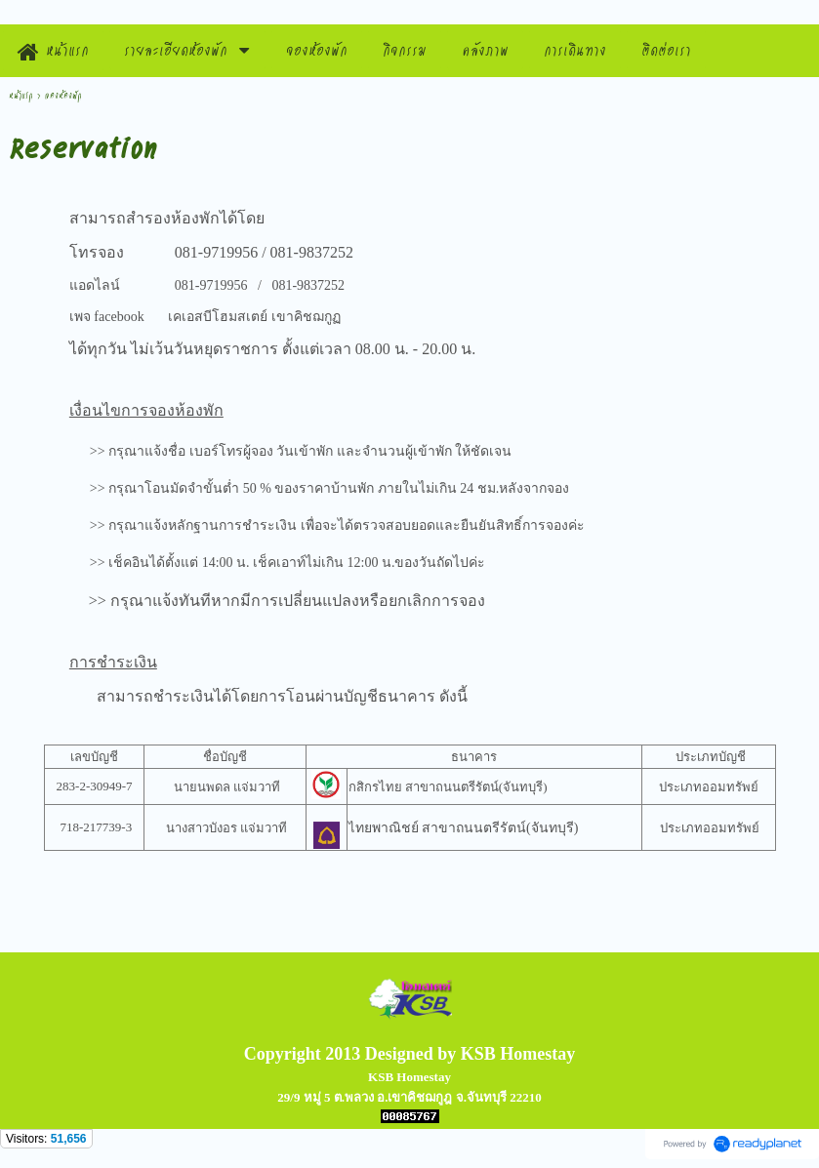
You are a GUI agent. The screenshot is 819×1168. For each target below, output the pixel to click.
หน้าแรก (21, 95)
